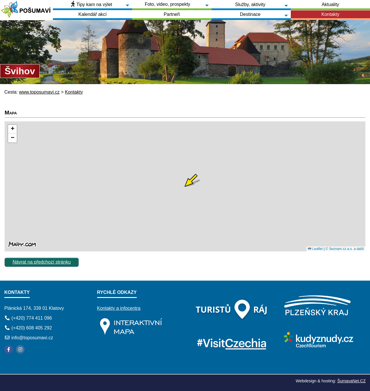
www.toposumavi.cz (39, 92)
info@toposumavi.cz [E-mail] (32, 337)
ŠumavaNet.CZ (351, 381)
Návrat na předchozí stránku (42, 262)
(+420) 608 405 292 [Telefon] (31, 327)
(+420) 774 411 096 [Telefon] (31, 318)
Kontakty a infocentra (118, 308)
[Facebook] (8, 349)
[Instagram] (20, 349)
